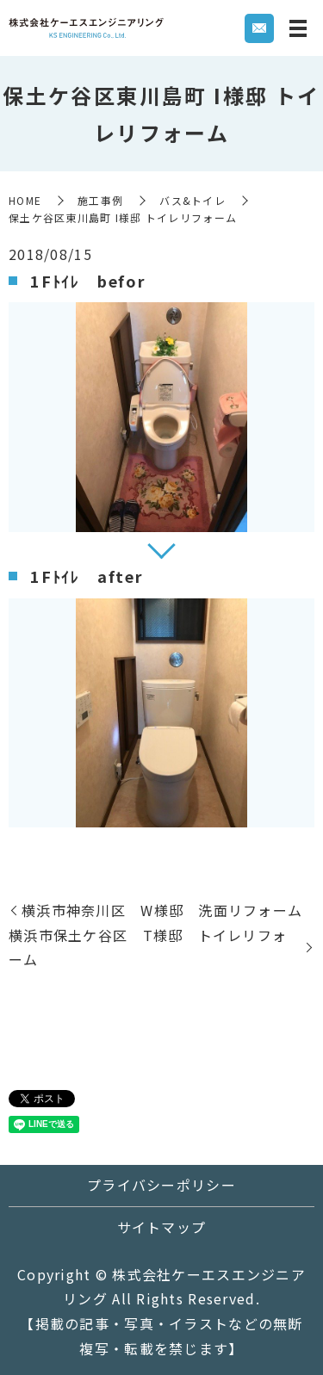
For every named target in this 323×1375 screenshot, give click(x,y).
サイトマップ (162, 1227)
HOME (25, 200)
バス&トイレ (192, 200)
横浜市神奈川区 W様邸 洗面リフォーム (162, 910)
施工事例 (100, 200)
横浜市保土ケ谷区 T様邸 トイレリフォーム (148, 947)
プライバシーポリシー (161, 1184)
